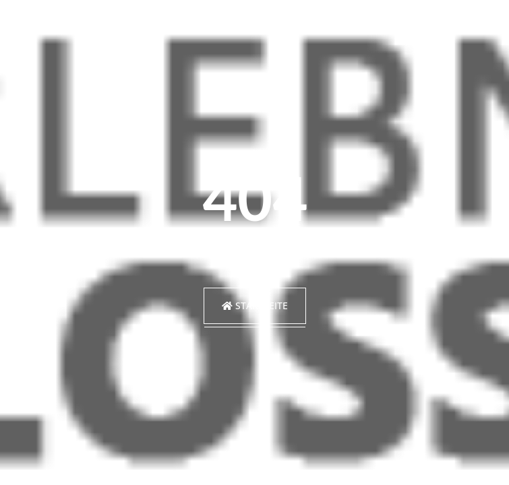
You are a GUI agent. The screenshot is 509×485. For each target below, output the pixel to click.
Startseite (255, 305)
